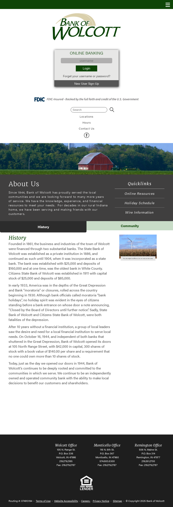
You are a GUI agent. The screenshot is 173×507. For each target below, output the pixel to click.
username (85, 76)
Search (111, 109)
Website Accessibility (66, 501)
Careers (85, 501)
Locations (86, 116)
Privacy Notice (101, 501)
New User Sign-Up (86, 83)
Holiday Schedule (140, 202)
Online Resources (140, 193)
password (102, 76)
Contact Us (86, 128)
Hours (86, 122)
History (43, 226)
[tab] (43, 226)
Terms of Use (43, 501)
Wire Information (139, 212)
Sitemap (117, 501)
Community (130, 225)
